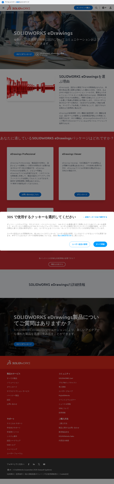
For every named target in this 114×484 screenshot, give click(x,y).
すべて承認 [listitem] (100, 244)
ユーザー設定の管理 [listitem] (79, 244)
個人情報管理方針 (65, 235)
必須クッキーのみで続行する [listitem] (96, 217)
